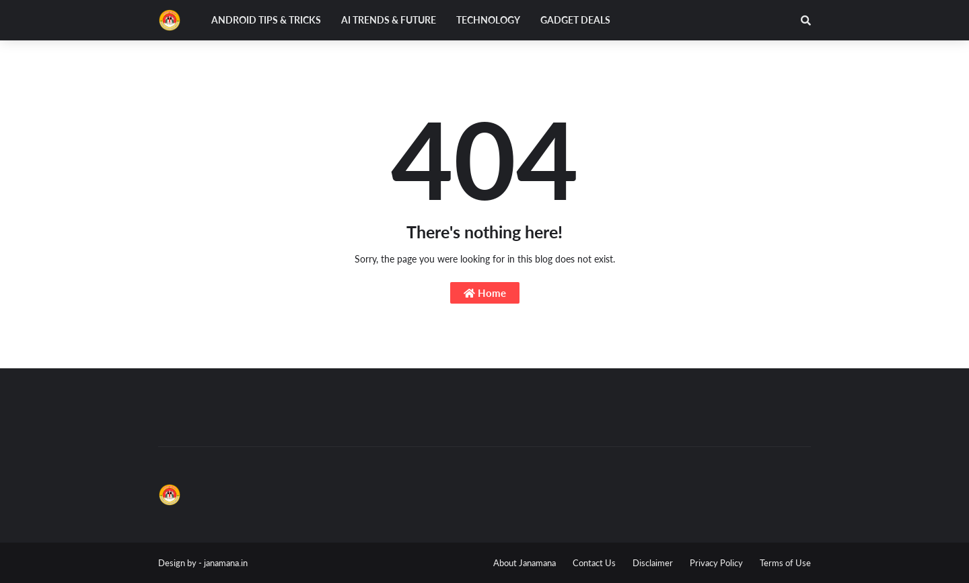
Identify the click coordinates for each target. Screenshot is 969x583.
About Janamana (524, 562)
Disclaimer (653, 562)
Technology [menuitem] (488, 20)
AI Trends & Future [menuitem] (388, 20)
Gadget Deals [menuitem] (575, 20)
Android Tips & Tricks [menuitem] (266, 20)
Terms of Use (785, 562)
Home (485, 293)
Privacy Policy (716, 562)
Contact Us (594, 562)
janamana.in (226, 562)
